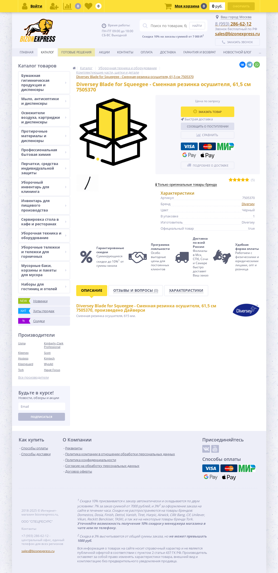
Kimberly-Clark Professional (53, 345)
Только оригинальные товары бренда (186, 184)
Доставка (168, 52)
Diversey (248, 204)
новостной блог (237, 52)
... (260, 52)
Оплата (147, 52)
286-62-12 (233, 24)
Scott (47, 353)
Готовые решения (76, 52)
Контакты (125, 52)
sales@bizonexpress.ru (237, 34)
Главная (27, 52)
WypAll (48, 364)
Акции (104, 52)
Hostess (23, 358)
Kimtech (49, 358)
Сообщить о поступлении (207, 126)
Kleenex (23, 353)
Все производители (33, 377)
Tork (21, 370)
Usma (22, 343)
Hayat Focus (52, 370)
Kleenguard (25, 364)
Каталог (47, 52)
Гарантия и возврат (199, 52)
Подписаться (41, 417)
